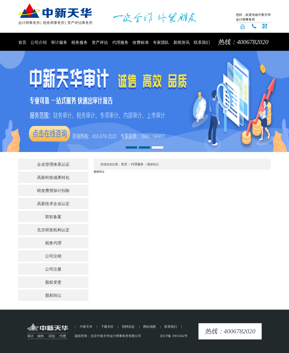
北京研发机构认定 (53, 230)
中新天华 (86, 326)
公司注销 (53, 256)
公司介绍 (38, 42)
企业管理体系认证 (53, 164)
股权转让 (53, 295)
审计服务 (59, 42)
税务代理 (53, 243)
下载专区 (107, 326)
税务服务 (79, 42)
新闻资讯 (181, 42)
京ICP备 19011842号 (174, 336)
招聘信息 (128, 326)
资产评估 (100, 42)
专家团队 (161, 42)
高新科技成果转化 (53, 177)
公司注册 (53, 269)
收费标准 (141, 42)
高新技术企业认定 (53, 203)
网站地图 (149, 326)
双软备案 (53, 217)
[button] (131, 147)
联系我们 (202, 42)
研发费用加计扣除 (53, 190)
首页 (22, 42)
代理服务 (120, 42)
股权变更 (53, 282)
